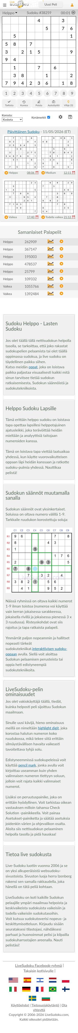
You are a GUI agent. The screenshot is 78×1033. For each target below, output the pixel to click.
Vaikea (10, 217)
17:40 (33, 217)
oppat (33, 367)
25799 (30, 271)
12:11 (69, 172)
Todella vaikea (51, 217)
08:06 (33, 172)
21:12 (69, 217)
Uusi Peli (50, 4)
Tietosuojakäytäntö (45, 1005)
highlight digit (48, 728)
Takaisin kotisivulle (38, 971)
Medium (48, 173)
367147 (31, 249)
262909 (31, 242)
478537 (31, 264)
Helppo (8, 13)
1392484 (32, 294)
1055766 (32, 286)
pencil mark (27, 765)
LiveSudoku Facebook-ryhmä (38, 965)
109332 (31, 279)
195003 (31, 256)
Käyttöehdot (20, 1005)
